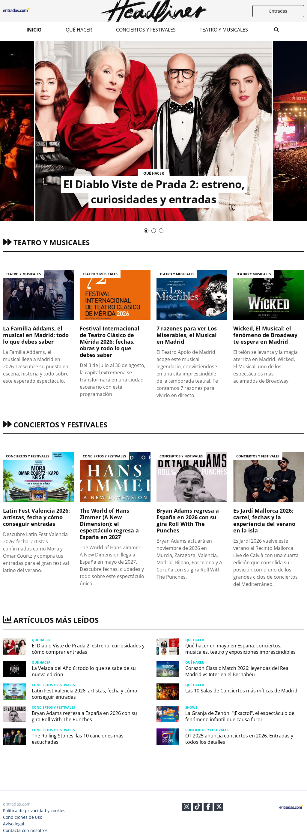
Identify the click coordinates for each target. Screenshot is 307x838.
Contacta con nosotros (25, 830)
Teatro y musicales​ (224, 29)
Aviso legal (13, 824)
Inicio (34, 29)
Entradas (278, 11)
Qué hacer (79, 29)
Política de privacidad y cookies (34, 810)
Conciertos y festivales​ (146, 29)
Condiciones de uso (22, 817)
